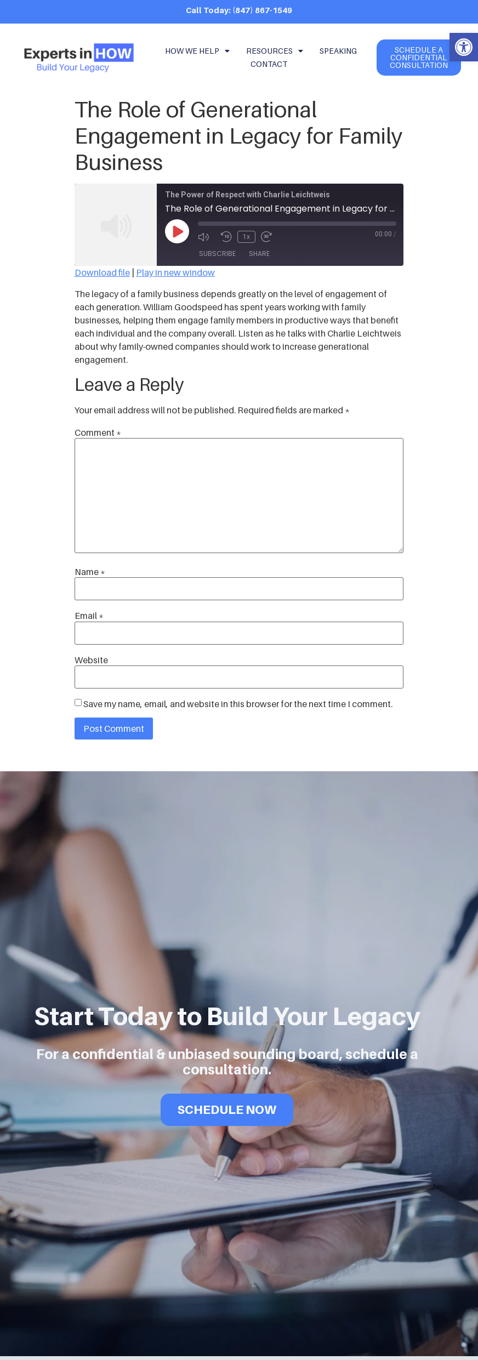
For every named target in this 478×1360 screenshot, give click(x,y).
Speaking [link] (338, 50)
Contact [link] (269, 64)
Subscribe (217, 253)
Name (90, 571)
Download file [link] (102, 272)
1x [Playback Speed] (246, 237)
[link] (463, 47)
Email (89, 615)
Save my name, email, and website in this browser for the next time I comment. (237, 703)
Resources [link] (274, 51)
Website (91, 660)
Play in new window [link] (175, 272)
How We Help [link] (197, 51)
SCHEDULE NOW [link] (227, 1106)
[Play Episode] (177, 231)
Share (259, 253)
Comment (98, 432)
